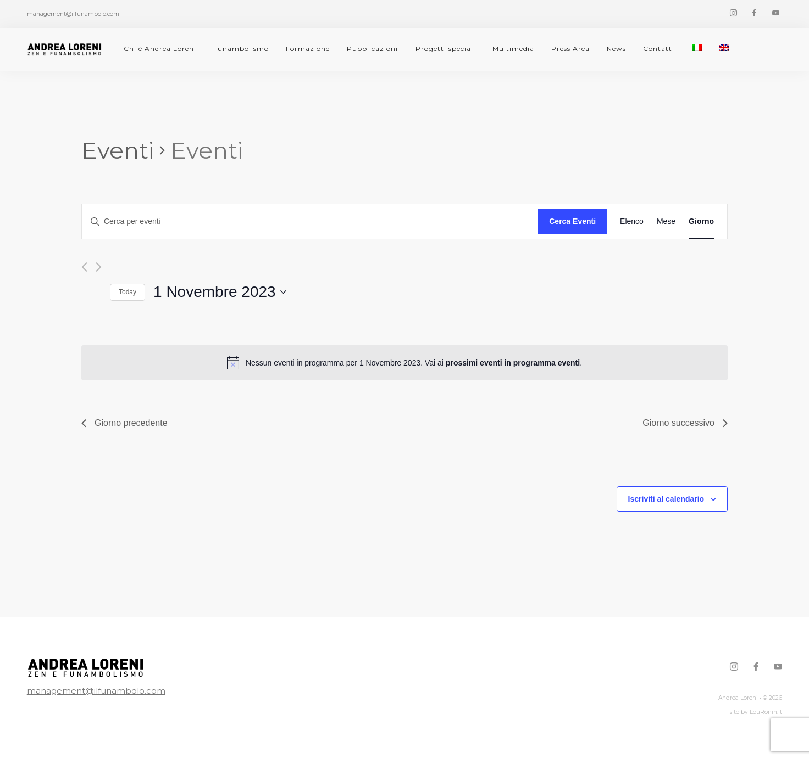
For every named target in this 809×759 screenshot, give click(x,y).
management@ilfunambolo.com (96, 690)
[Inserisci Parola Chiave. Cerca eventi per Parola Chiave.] (310, 221)
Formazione (308, 48)
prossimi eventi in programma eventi (513, 362)
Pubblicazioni (372, 48)
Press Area (570, 48)
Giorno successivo (685, 423)
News (616, 48)
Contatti (658, 48)
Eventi (117, 150)
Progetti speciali (445, 48)
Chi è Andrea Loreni (160, 48)
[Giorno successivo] (99, 267)
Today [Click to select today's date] (127, 292)
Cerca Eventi (572, 221)
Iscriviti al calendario (666, 498)
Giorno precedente (124, 423)
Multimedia (513, 48)
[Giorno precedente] (84, 267)
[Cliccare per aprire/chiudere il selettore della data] (219, 292)
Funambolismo (241, 48)
